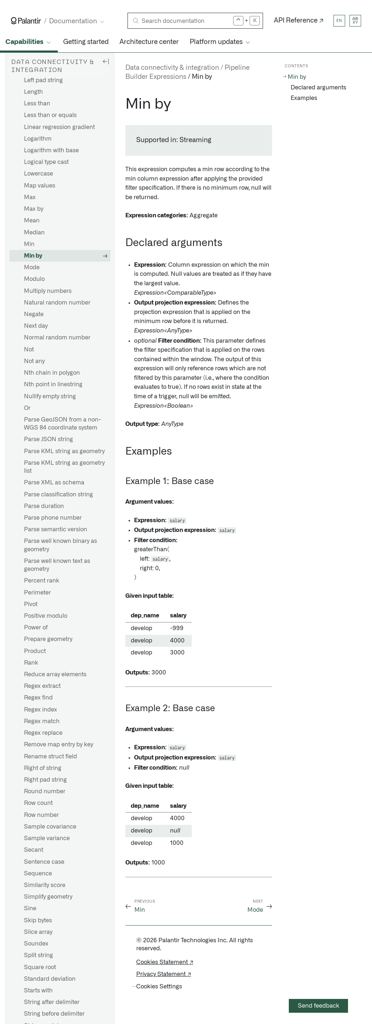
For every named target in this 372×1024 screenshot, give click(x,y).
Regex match (42, 721)
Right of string (42, 768)
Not (29, 349)
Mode (32, 267)
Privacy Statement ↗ (163, 974)
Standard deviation (50, 979)
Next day (36, 326)
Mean (32, 220)
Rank (31, 663)
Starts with (38, 990)
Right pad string (45, 780)
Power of (36, 627)
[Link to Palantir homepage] (26, 20)
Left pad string (43, 80)
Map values (39, 186)
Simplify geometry (48, 897)
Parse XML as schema (54, 482)
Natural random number (57, 303)
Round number (44, 791)
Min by (33, 256)
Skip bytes (38, 920)
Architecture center (149, 42)
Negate (34, 314)
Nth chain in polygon (52, 373)
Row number (41, 815)
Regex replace (43, 733)
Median (34, 232)
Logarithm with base (51, 150)
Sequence (38, 873)
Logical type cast (46, 162)
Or (27, 408)
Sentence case (44, 862)
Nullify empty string (50, 396)
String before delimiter (54, 1014)
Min (29, 244)
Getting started (86, 42)
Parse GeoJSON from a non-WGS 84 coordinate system (62, 424)
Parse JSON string (48, 439)
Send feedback (318, 1006)
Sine (30, 908)
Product (35, 651)
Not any (34, 361)
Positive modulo (45, 616)
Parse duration (44, 506)
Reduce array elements (55, 674)
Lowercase (38, 174)
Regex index (40, 710)
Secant (33, 850)
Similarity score (44, 885)
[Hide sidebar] (105, 61)
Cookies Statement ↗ (164, 962)
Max (30, 197)
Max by (33, 209)
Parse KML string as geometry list (64, 467)
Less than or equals (50, 115)
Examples (304, 98)
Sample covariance (50, 827)
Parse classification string (58, 494)
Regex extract (42, 686)
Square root (40, 967)
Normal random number (57, 337)
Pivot (30, 604)
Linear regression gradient (59, 127)
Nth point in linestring (53, 384)
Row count (38, 803)
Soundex (36, 944)
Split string (38, 955)
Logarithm (38, 139)
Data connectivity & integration (172, 68)
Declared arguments (318, 87)
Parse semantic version (55, 529)
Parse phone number (53, 518)
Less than (37, 103)
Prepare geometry (48, 639)
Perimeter (37, 593)
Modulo (34, 279)
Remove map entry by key (58, 744)
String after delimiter (52, 1002)
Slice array (38, 932)
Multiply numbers (48, 291)
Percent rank (41, 581)
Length (33, 92)
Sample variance (47, 838)
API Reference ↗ (299, 20)
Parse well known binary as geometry (60, 545)
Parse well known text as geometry (57, 565)
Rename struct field (50, 756)
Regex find (38, 698)
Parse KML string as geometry (64, 451)
